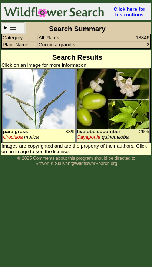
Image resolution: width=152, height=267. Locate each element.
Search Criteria (13, 27)
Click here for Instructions (129, 11)
